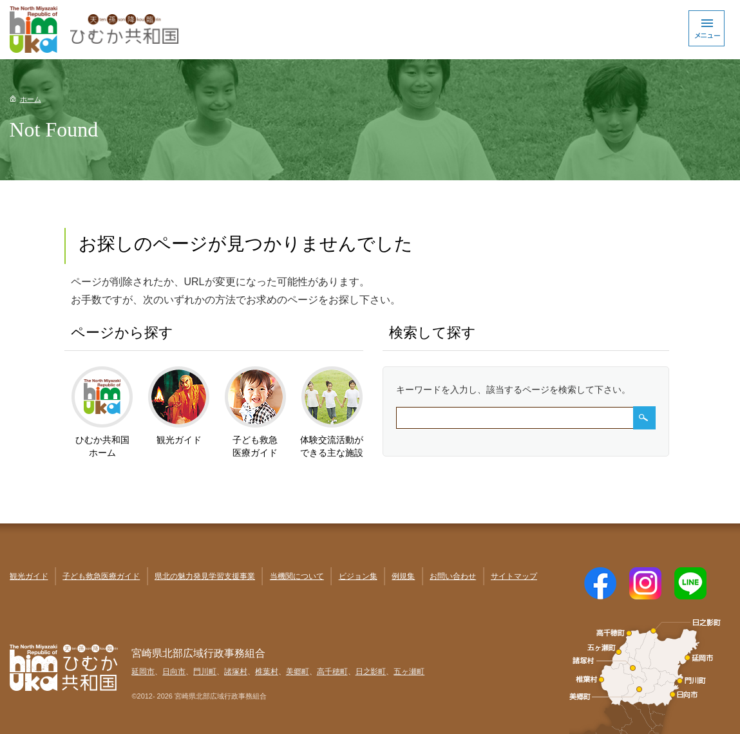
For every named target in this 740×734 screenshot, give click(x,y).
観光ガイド (29, 576)
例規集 (403, 576)
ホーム (30, 99)
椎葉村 (266, 671)
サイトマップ (514, 576)
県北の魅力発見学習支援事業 (205, 576)
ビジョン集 (358, 576)
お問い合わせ (453, 576)
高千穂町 (332, 671)
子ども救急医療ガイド (101, 576)
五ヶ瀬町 (409, 671)
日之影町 (371, 671)
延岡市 (143, 671)
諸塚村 (235, 671)
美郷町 (297, 671)
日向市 (173, 671)
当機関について (297, 576)
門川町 (204, 671)
